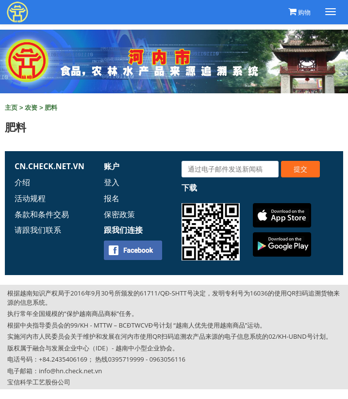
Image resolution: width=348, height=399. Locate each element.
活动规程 (30, 198)
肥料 (51, 107)
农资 (31, 107)
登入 (111, 182)
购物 (304, 12)
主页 (11, 107)
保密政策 (119, 214)
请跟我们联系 (38, 230)
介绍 (22, 182)
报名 (111, 198)
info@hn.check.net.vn (70, 370)
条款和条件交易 (42, 214)
